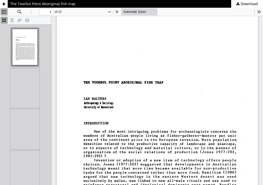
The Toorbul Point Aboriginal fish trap (43, 3)
